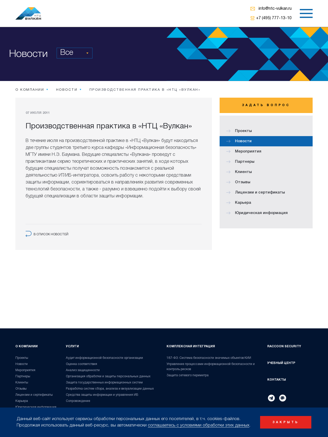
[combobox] (75, 53)
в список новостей (47, 234)
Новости (239, 141)
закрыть (285, 422)
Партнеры (240, 162)
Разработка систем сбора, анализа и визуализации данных (110, 388)
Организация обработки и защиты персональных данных (108, 376)
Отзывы (238, 182)
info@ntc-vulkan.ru (275, 9)
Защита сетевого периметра (188, 375)
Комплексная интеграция (191, 346)
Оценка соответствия (81, 364)
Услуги (72, 346)
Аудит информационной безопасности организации (104, 358)
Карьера (238, 203)
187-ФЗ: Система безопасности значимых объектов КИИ (209, 358)
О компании (26, 346)
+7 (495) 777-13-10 (274, 18)
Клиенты (239, 172)
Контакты (276, 379)
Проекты (239, 131)
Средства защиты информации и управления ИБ (102, 394)
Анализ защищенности (83, 370)
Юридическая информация (257, 213)
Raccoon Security (284, 346)
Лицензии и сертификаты (255, 192)
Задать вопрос (266, 105)
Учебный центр (281, 363)
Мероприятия (243, 151)
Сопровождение (78, 401)
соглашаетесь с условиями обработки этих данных (198, 425)
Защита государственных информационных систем (104, 382)
